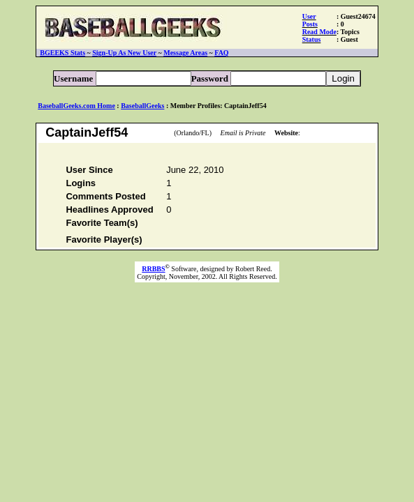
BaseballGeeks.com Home (76, 105)
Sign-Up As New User (124, 52)
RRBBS (153, 271)
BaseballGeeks (142, 105)
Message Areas (185, 52)
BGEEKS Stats (62, 52)
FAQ (221, 52)
